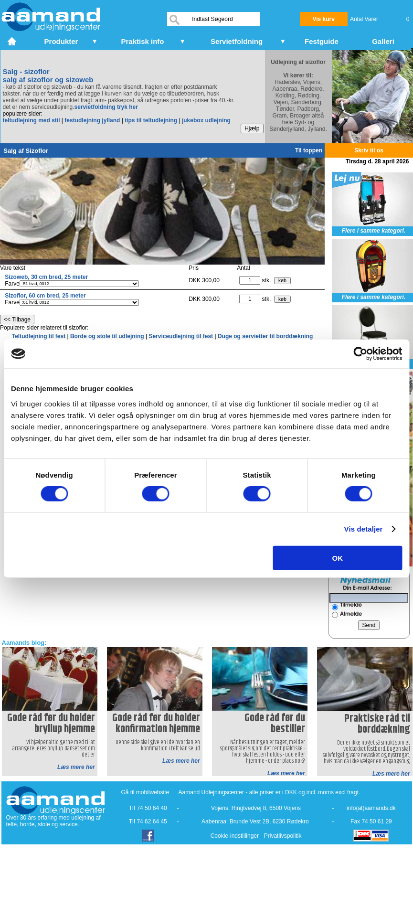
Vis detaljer (363, 529)
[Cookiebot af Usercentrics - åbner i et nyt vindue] (360, 354)
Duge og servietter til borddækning (265, 336)
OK (337, 558)
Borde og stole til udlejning (108, 336)
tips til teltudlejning (151, 120)
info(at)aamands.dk (371, 808)
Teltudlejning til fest (39, 336)
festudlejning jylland (92, 120)
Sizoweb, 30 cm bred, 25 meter (46, 277)
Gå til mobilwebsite (145, 792)
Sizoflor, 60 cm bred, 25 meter (45, 295)
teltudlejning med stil (31, 120)
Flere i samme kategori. (373, 230)
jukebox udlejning (206, 120)
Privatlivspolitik (283, 835)
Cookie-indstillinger (235, 835)
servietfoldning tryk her (106, 107)
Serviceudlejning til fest (181, 336)
